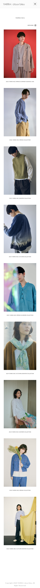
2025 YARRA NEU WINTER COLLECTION (20, 198)
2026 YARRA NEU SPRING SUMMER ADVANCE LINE (20, 81)
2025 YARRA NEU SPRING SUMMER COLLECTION (20, 315)
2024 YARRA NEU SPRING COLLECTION (20, 490)
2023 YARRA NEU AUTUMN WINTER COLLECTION (20, 548)
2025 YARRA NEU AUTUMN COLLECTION (20, 256)
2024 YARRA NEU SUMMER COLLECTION (20, 432)
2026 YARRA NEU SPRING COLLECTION (20, 140)
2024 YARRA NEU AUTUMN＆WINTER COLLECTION (20, 373)
